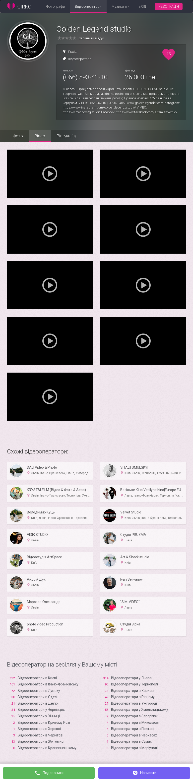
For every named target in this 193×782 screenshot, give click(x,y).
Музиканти (120, 6)
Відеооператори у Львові (131, 678)
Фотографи (55, 6)
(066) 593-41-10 (85, 77)
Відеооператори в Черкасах (134, 735)
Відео (41, 135)
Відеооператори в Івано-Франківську (48, 684)
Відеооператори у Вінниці (39, 716)
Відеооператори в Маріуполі (134, 748)
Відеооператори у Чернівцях (41, 710)
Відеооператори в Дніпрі (38, 703)
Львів (72, 52)
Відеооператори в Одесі (37, 697)
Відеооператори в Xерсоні (39, 729)
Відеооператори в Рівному (133, 697)
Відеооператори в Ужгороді (134, 703)
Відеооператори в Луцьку (39, 691)
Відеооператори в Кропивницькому (47, 748)
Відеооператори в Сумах (131, 741)
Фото (18, 135)
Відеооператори (88, 6)
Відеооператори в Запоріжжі (134, 716)
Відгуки (68, 135)
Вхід (142, 6)
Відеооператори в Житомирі (41, 741)
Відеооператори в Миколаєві (135, 723)
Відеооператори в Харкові (132, 691)
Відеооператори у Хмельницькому (139, 710)
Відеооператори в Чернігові (40, 735)
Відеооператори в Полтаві (132, 729)
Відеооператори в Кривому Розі (44, 723)
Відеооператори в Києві (37, 678)
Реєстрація (168, 6)
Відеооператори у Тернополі (134, 684)
